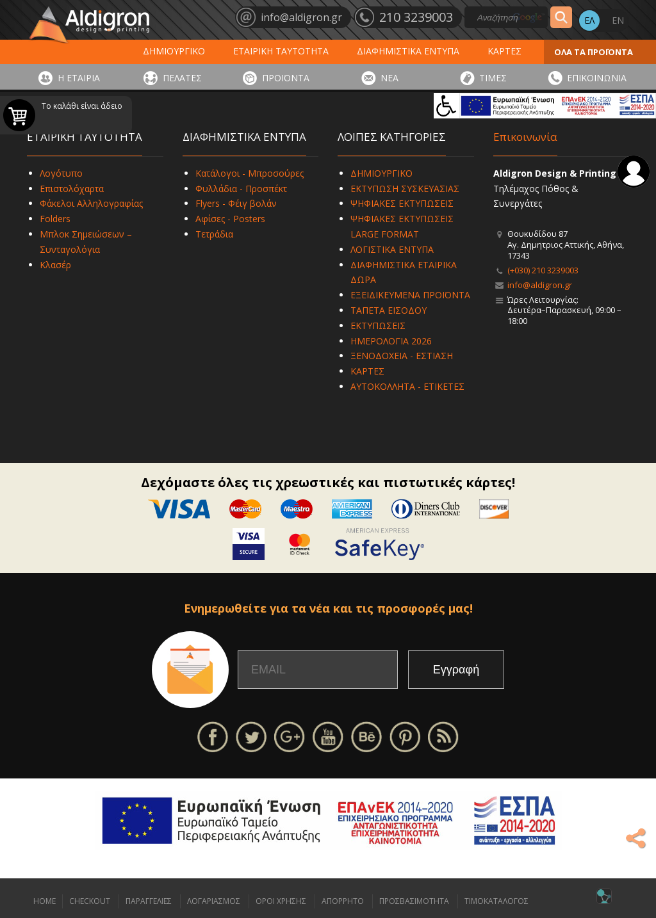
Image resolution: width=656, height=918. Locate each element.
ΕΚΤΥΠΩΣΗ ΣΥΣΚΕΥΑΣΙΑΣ (404, 188)
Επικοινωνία (525, 136)
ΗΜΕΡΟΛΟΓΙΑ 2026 (391, 341)
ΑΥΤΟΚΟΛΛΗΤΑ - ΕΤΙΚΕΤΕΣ (407, 386)
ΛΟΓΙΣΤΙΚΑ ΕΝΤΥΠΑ (392, 249)
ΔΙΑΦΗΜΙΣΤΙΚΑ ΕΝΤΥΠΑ (408, 51)
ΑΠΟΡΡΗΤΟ (343, 901)
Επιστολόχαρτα (72, 188)
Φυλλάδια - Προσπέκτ (241, 188)
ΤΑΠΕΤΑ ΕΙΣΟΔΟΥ (388, 310)
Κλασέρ (55, 265)
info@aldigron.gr (539, 285)
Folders (55, 219)
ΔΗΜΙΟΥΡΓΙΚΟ (174, 51)
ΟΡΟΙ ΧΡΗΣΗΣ (281, 901)
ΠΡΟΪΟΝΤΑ (285, 78)
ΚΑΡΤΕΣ (504, 51)
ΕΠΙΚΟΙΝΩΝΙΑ (597, 78)
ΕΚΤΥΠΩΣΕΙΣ (378, 325)
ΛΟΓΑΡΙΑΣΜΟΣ (213, 901)
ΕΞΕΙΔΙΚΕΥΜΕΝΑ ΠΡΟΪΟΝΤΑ (410, 295)
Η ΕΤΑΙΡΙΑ (79, 78)
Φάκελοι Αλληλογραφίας (91, 203)
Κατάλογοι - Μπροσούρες (249, 173)
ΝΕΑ (389, 78)
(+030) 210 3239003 (542, 270)
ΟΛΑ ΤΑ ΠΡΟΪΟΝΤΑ (593, 52)
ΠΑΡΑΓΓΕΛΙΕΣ (149, 901)
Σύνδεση (634, 172)
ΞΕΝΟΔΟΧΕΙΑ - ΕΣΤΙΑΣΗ (401, 356)
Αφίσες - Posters (230, 219)
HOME (44, 901)
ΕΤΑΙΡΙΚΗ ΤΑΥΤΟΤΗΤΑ (281, 51)
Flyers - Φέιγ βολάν (236, 203)
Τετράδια (214, 234)
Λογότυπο (61, 173)
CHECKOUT (89, 901)
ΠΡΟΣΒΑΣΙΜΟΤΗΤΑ (414, 901)
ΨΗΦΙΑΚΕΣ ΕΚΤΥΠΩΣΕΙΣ (402, 203)
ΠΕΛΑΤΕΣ (182, 78)
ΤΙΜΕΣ (493, 78)
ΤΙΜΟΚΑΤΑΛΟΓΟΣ (496, 901)
